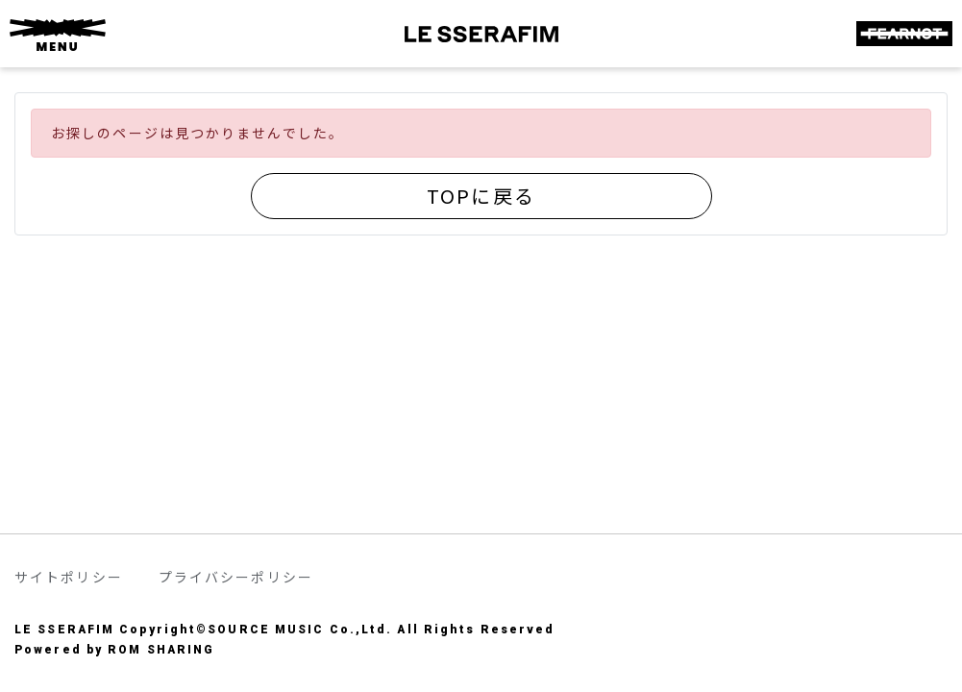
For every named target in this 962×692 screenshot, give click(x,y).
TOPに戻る (481, 196)
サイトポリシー (68, 576)
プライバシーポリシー (236, 576)
